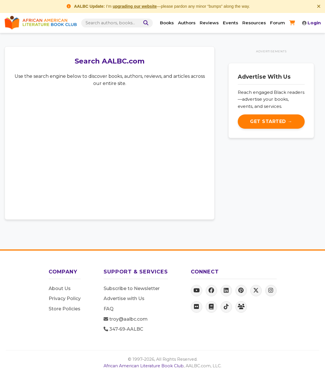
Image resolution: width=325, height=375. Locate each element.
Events (230, 22)
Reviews (209, 22)
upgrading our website (135, 6)
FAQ (109, 308)
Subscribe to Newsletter (132, 288)
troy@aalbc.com (126, 319)
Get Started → (271, 121)
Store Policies (64, 308)
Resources (254, 22)
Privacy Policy (65, 298)
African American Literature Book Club (144, 365)
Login (311, 22)
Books (167, 22)
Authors (186, 22)
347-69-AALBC (123, 329)
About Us (60, 288)
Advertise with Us (124, 298)
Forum (277, 22)
